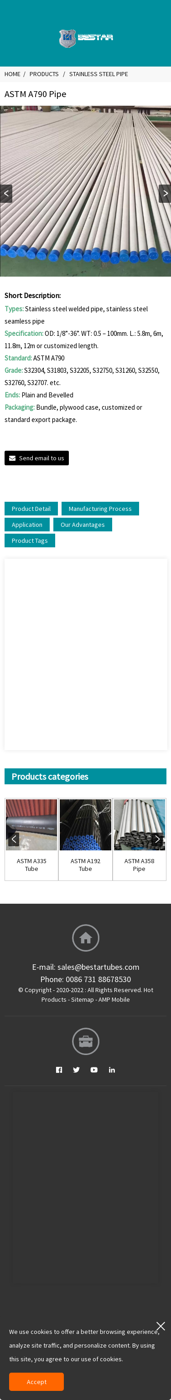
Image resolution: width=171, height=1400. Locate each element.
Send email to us (41, 458)
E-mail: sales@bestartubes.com (86, 967)
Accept (37, 1382)
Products (44, 74)
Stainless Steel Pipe (98, 74)
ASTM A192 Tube (85, 865)
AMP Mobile (114, 999)
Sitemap (82, 999)
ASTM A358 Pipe (139, 865)
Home (13, 74)
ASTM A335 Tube (32, 865)
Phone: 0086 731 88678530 (85, 979)
